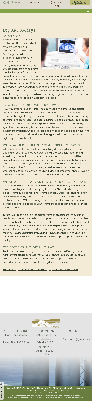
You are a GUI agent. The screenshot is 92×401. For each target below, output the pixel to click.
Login (68, 390)
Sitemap (61, 390)
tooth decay (37, 167)
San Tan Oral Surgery (36, 388)
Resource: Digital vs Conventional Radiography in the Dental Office (40, 269)
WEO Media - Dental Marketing (61, 388)
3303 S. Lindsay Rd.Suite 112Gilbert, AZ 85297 (46, 344)
